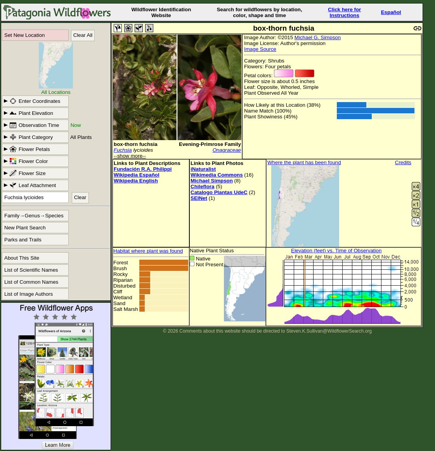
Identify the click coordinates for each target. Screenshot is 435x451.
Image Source (260, 49)
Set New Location (24, 35)
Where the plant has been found (304, 162)
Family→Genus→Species (34, 216)
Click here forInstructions (344, 12)
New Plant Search (25, 228)
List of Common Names (31, 282)
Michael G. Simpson (318, 37)
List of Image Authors (28, 294)
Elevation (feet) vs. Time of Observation (336, 250)
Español (391, 12)
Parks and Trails (23, 240)
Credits (403, 162)
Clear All (83, 35)
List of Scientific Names (31, 270)
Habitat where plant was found (148, 251)
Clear (80, 197)
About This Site (21, 258)
